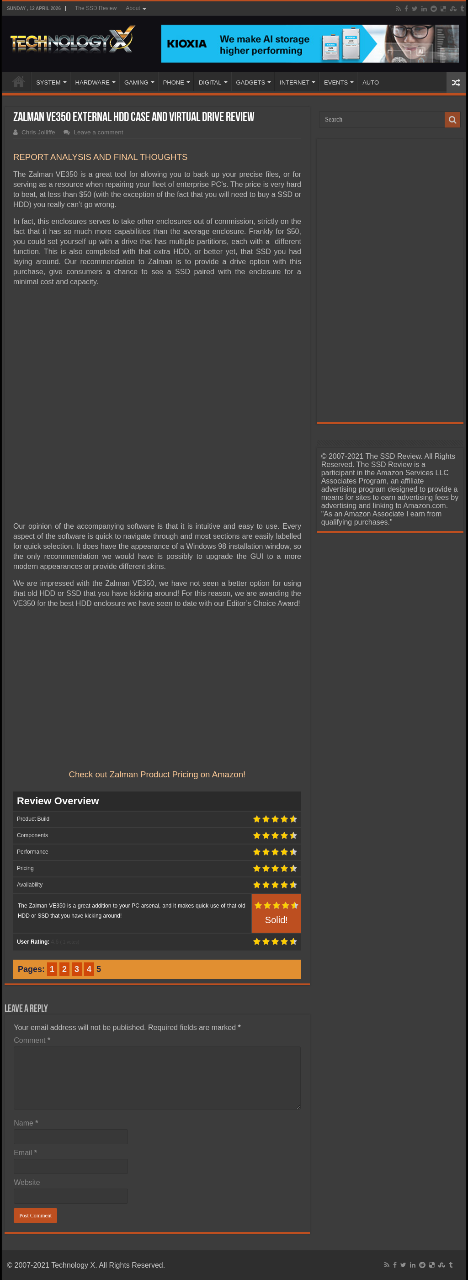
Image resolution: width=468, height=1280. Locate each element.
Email (25, 1153)
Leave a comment (98, 132)
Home (19, 81)
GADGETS (251, 82)
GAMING (136, 82)
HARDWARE (92, 82)
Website (27, 1182)
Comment (32, 1040)
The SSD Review (96, 8)
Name (26, 1123)
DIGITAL (210, 82)
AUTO (370, 82)
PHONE (173, 82)
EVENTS (336, 82)
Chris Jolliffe (38, 132)
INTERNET (294, 82)
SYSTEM (48, 82)
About (133, 8)
